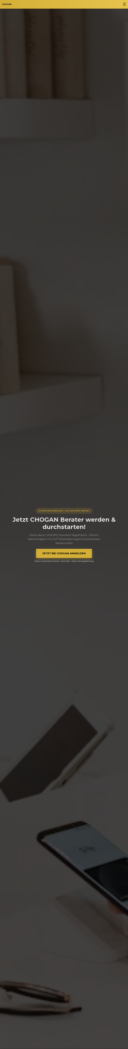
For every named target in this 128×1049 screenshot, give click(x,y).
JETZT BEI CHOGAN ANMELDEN (64, 553)
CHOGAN (6, 4)
